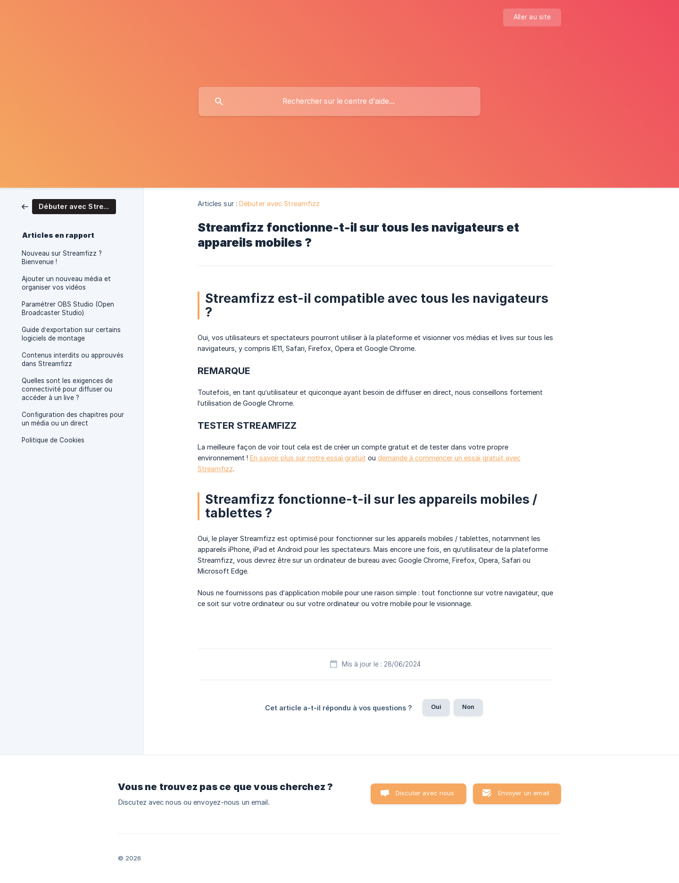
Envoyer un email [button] (523, 793)
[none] (532, 17)
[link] (69, 205)
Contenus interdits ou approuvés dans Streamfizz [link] (73, 359)
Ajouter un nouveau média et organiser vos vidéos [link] (66, 283)
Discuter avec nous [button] (425, 793)
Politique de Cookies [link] (53, 440)
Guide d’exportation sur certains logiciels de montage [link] (71, 334)
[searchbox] (339, 101)
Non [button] (468, 706)
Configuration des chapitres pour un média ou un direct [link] (73, 419)
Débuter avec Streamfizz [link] (279, 204)
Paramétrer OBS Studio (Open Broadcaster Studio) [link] (68, 308)
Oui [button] (436, 706)
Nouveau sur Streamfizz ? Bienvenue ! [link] (62, 258)
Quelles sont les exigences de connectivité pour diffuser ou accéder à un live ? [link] (67, 389)
